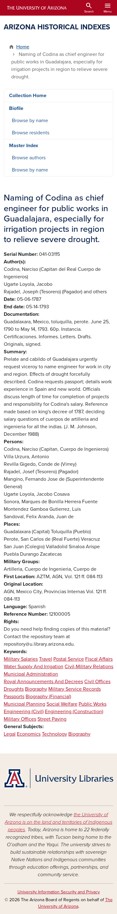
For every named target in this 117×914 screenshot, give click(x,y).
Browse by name (30, 120)
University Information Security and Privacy (58, 892)
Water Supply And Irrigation (33, 666)
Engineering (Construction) (74, 711)
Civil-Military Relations (89, 666)
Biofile (16, 108)
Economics (29, 734)
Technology (54, 734)
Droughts (14, 689)
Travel (45, 659)
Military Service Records (74, 689)
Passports (14, 696)
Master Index (23, 145)
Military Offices (20, 719)
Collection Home (27, 95)
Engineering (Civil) (24, 711)
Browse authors (29, 158)
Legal (10, 734)
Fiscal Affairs (99, 659)
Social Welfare (61, 704)
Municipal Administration (31, 674)
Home (22, 47)
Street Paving (51, 719)
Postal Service (68, 659)
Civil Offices (97, 681)
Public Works (92, 704)
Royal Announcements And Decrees (43, 681)
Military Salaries (21, 659)
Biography (36, 689)
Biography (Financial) (48, 696)
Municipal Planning (24, 704)
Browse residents (30, 133)
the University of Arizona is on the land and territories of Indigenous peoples (58, 822)
